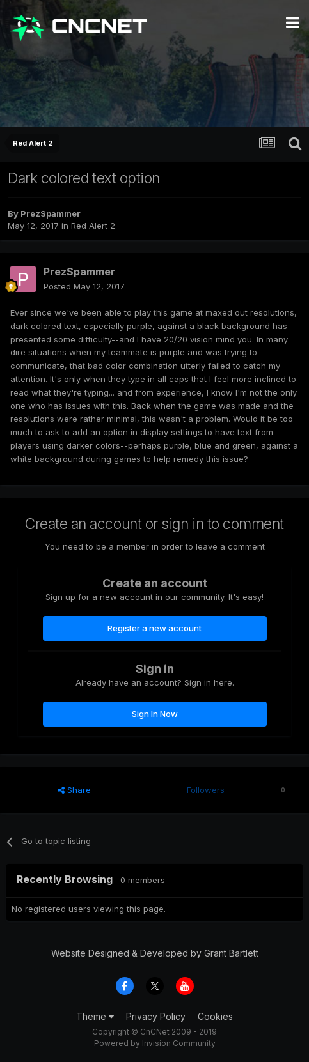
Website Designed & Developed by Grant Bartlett (154, 953)
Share (74, 789)
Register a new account (154, 628)
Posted (84, 286)
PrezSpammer (50, 213)
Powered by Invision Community (155, 1043)
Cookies (215, 1016)
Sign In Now (155, 714)
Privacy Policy (156, 1016)
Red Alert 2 (93, 225)
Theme (95, 1016)
